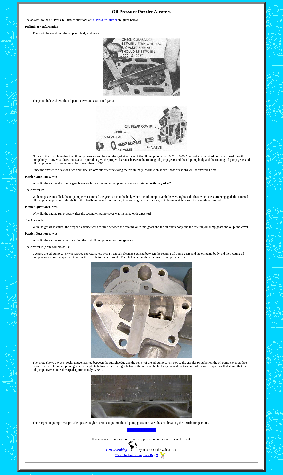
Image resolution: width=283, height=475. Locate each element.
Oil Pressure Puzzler (104, 20)
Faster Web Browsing (141, 430)
